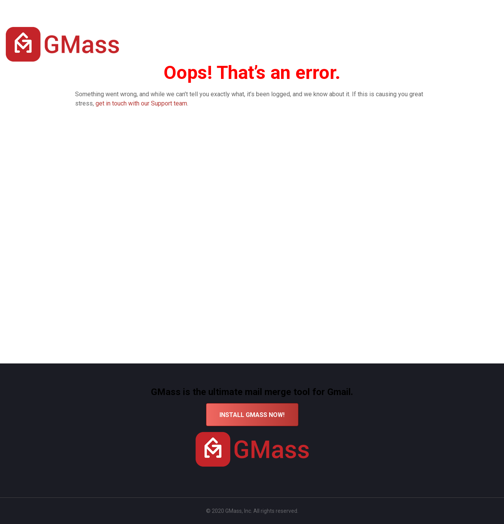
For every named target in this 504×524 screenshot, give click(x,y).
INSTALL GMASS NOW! (252, 415)
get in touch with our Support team (141, 103)
